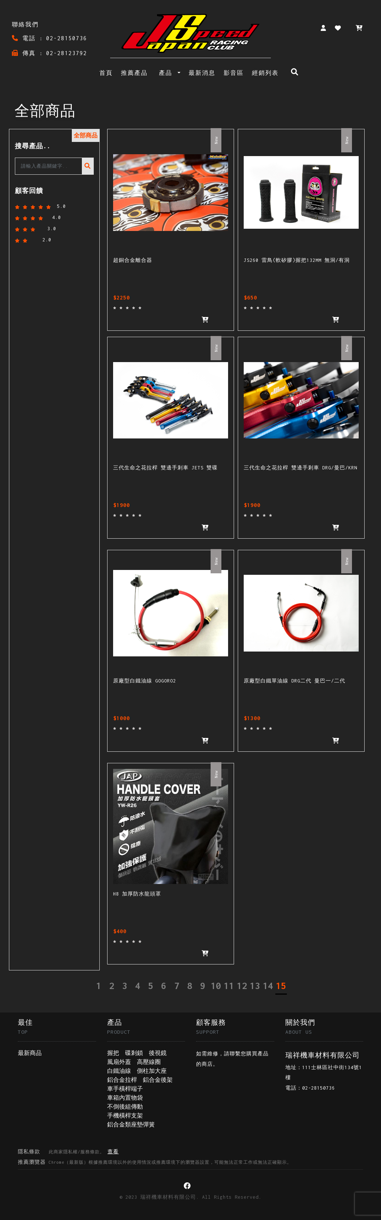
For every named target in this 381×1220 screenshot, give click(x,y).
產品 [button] (167, 73)
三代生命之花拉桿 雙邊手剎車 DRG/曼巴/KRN (298, 467)
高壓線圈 (149, 1062)
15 (281, 985)
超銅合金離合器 (131, 260)
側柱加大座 (152, 1071)
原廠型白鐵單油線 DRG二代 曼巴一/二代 (292, 680)
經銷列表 (265, 73)
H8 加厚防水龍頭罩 (136, 893)
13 (255, 985)
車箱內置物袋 (125, 1097)
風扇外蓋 (119, 1062)
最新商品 (30, 1053)
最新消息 (202, 73)
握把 (113, 1053)
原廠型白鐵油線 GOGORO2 (143, 680)
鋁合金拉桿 (122, 1080)
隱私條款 (68, 1151)
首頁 (107, 72)
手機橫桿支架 (125, 1115)
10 (216, 985)
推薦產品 (134, 73)
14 (268, 985)
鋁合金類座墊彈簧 (131, 1124)
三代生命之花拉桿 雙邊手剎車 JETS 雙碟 (162, 467)
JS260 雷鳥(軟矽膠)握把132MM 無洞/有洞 (295, 260)
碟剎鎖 (134, 1053)
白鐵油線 (119, 1071)
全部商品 (85, 135)
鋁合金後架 (158, 1080)
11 (229, 985)
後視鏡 (158, 1053)
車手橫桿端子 (125, 1089)
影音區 (234, 73)
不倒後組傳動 (125, 1106)
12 (242, 985)
